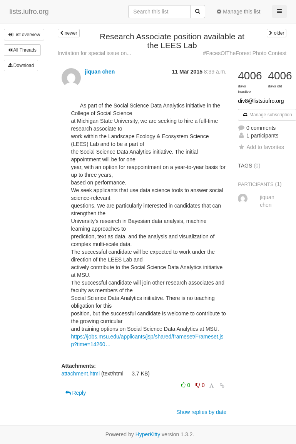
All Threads (22, 50)
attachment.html (81, 373)
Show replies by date (201, 412)
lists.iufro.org (29, 11)
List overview (24, 34)
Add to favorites (261, 147)
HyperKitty (148, 434)
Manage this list (238, 11)
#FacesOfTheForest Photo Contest (244, 53)
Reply (75, 393)
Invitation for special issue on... (94, 53)
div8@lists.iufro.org (261, 101)
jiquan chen (100, 72)
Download (21, 65)
